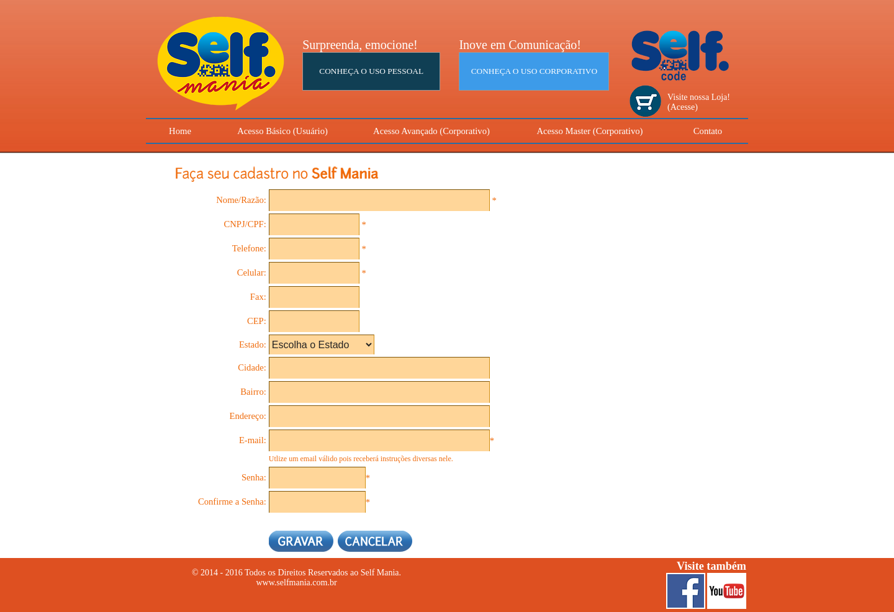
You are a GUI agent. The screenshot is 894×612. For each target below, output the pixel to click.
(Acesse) (682, 107)
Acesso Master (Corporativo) (590, 131)
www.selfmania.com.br (296, 582)
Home (180, 131)
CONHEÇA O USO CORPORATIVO (534, 71)
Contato (707, 131)
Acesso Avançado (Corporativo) (431, 131)
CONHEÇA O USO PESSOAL (371, 71)
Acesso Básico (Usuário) (282, 131)
